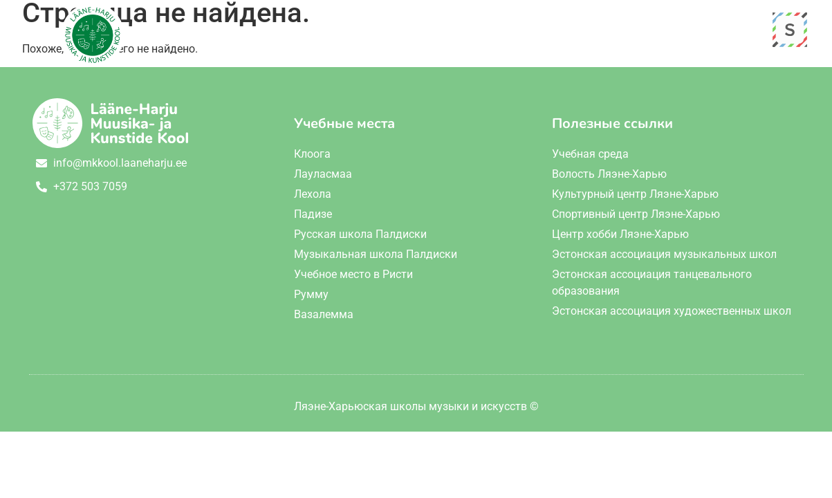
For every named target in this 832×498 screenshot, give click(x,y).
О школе (392, 32)
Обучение (482, 32)
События (572, 32)
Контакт (650, 32)
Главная (315, 32)
